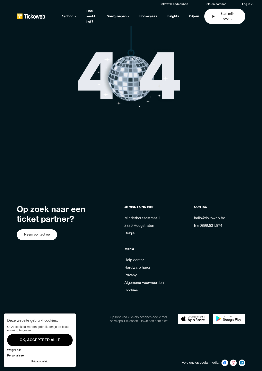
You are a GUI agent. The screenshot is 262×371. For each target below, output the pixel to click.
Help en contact (215, 4)
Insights (173, 16)
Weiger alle (14, 350)
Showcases (148, 16)
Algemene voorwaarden (144, 283)
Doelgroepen (118, 16)
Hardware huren (137, 268)
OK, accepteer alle (40, 340)
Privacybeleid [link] (39, 361)
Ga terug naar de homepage (121, 165)
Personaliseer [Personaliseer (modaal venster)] (16, 355)
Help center (134, 260)
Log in (248, 4)
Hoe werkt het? (90, 16)
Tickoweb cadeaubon (173, 4)
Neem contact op (37, 234)
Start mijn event (223, 16)
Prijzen (194, 16)
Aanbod (69, 16)
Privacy (130, 275)
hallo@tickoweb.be (209, 218)
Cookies (131, 290)
